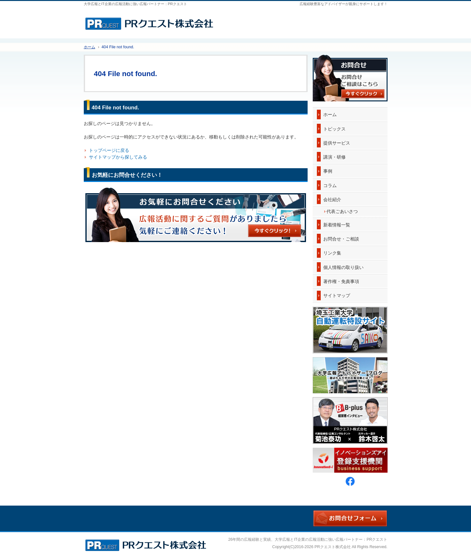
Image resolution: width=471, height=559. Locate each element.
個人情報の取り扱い (343, 267)
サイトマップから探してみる (118, 157)
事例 (327, 171)
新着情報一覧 (336, 224)
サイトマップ (336, 295)
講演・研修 (334, 157)
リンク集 (332, 253)
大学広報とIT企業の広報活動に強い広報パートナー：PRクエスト (331, 539)
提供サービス (336, 143)
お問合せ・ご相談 (341, 238)
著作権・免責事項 (341, 281)
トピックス (334, 128)
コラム (330, 185)
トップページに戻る (109, 150)
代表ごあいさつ (342, 211)
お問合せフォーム (362, 21)
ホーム (330, 114)
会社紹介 (332, 199)
